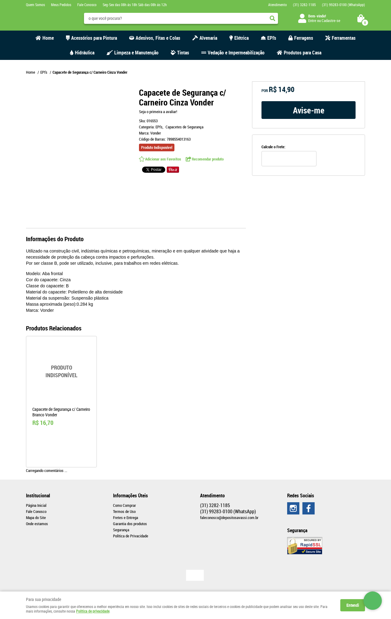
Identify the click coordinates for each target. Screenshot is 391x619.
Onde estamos (37, 523)
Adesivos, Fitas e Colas (158, 38)
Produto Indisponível (61, 371)
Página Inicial (36, 505)
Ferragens (303, 38)
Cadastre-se (331, 20)
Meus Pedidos (61, 4)
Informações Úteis (130, 495)
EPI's (271, 38)
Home (48, 38)
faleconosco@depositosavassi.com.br (229, 517)
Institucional (38, 495)
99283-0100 (343, 4)
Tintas (183, 52)
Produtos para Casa (302, 52)
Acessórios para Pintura (94, 38)
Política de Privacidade (130, 536)
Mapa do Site (36, 517)
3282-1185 (304, 4)
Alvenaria (208, 38)
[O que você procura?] (272, 18)
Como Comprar (124, 505)
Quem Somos (35, 4)
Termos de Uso (124, 511)
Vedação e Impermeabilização (236, 52)
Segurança (121, 529)
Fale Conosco (87, 4)
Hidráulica (84, 52)
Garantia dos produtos (130, 523)
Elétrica (241, 38)
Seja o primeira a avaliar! (158, 111)
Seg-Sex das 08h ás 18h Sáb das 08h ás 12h (135, 4)
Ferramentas (344, 38)
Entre (312, 20)
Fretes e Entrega (125, 517)
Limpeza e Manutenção (136, 52)
